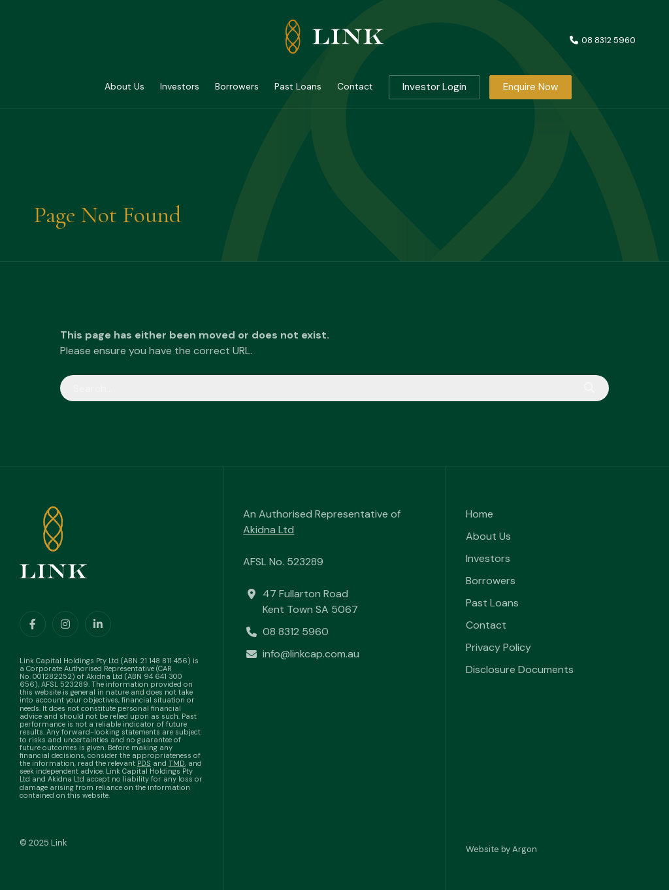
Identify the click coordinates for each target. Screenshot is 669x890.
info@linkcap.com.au (311, 654)
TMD (177, 763)
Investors (179, 86)
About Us (124, 86)
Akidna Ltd (268, 529)
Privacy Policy (498, 647)
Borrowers (237, 86)
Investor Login (434, 86)
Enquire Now (530, 86)
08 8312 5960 (296, 631)
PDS (144, 763)
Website (482, 849)
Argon (524, 849)
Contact (355, 86)
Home (479, 514)
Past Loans (297, 86)
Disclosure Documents (520, 669)
